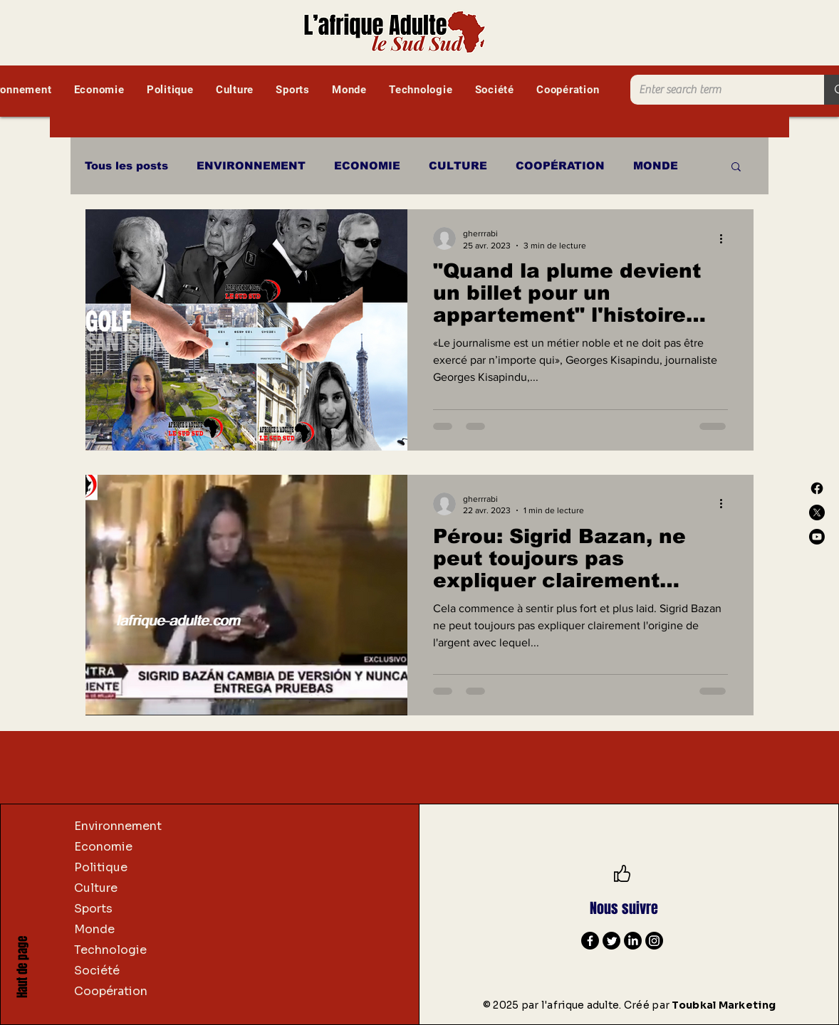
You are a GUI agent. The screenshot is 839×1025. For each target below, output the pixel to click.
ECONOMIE (367, 165)
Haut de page (22, 967)
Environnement (118, 826)
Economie (103, 846)
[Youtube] (817, 537)
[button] (736, 167)
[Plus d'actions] (725, 238)
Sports (93, 908)
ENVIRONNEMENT (251, 165)
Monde (94, 929)
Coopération (110, 991)
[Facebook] (817, 488)
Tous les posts (126, 165)
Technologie (110, 949)
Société (97, 970)
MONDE (655, 165)
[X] (817, 512)
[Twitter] (611, 941)
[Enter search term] (716, 90)
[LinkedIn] (633, 941)
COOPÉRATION (560, 165)
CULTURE (458, 165)
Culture (96, 888)
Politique (100, 867)
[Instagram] (654, 941)
